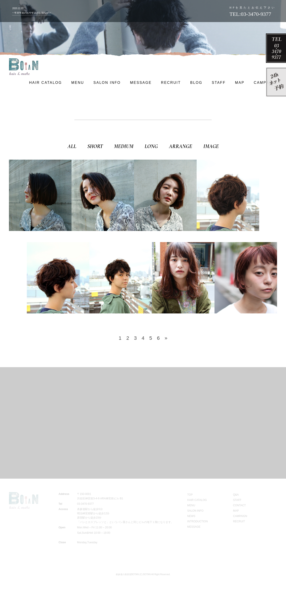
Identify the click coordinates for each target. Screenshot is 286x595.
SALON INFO (107, 82)
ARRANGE (180, 146)
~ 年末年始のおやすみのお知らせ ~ (31, 12)
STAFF (219, 82)
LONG (151, 146)
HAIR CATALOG (45, 82)
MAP (239, 82)
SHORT (95, 146)
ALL (71, 146)
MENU (77, 82)
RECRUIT (171, 82)
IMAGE (211, 146)
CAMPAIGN (265, 82)
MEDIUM (123, 146)
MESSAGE (141, 82)
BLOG (196, 82)
